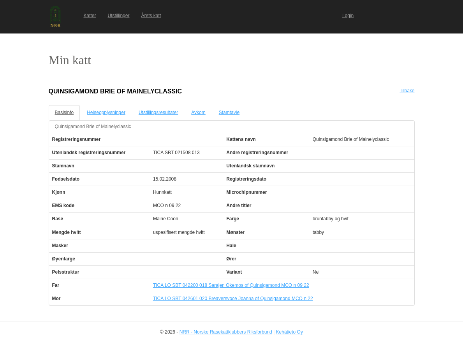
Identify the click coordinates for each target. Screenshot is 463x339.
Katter (90, 15)
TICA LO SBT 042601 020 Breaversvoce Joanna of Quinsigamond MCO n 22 (233, 298)
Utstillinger (119, 15)
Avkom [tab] (198, 112)
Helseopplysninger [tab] (106, 112)
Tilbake (407, 90)
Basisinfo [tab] (64, 112)
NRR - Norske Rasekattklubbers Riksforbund (226, 332)
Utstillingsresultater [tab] (158, 112)
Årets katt (151, 15)
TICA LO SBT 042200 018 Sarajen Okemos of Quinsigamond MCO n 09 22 (231, 285)
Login (348, 15)
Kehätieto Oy (289, 332)
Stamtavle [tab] (229, 112)
